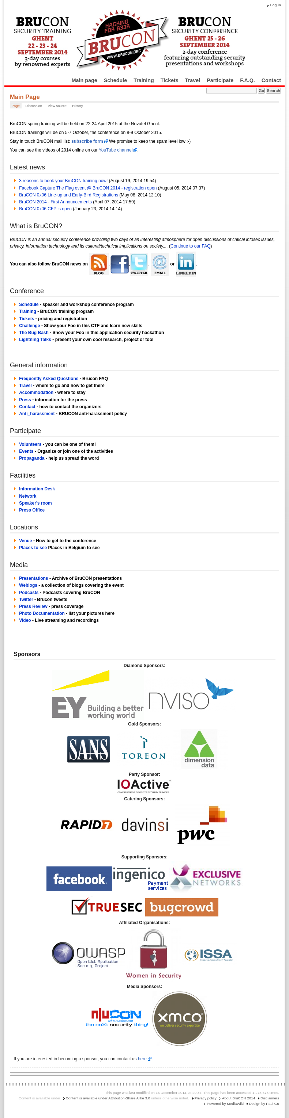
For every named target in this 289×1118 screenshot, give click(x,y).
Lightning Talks (35, 339)
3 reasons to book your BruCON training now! (63, 180)
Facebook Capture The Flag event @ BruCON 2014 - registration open (88, 188)
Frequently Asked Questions (48, 378)
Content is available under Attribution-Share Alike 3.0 (108, 1098)
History (77, 106)
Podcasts (28, 592)
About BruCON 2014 (238, 1098)
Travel (192, 80)
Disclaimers (269, 1098)
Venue (25, 540)
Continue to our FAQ (190, 246)
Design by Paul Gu (264, 1104)
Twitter (26, 599)
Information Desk (37, 488)
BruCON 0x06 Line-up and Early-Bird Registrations (68, 195)
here (142, 1058)
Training (144, 80)
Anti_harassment (37, 413)
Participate (220, 80)
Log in (275, 5)
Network (27, 496)
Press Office (32, 510)
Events (26, 451)
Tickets (170, 80)
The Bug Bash (34, 332)
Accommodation (36, 392)
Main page (84, 80)
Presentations (33, 578)
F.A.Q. (247, 80)
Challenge (29, 325)
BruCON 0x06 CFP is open (45, 208)
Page (16, 106)
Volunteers (30, 444)
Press (25, 399)
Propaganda (31, 458)
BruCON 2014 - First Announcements (55, 201)
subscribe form (87, 141)
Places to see (33, 547)
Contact (271, 80)
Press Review (33, 606)
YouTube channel (116, 150)
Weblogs (28, 585)
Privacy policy (206, 1098)
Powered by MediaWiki (225, 1104)
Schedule (115, 80)
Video (25, 620)
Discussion (33, 106)
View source (57, 106)
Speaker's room (35, 503)
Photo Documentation (42, 613)
